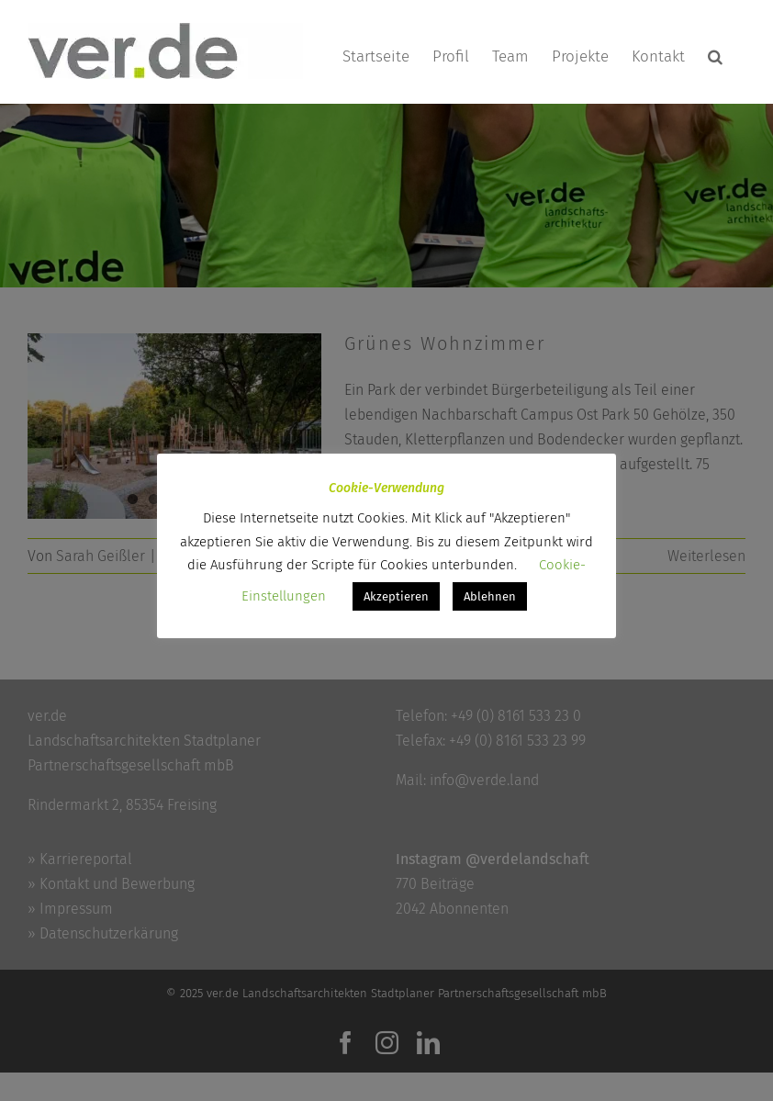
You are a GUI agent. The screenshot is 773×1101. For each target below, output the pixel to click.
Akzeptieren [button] (396, 596)
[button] (715, 56)
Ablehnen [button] (490, 596)
